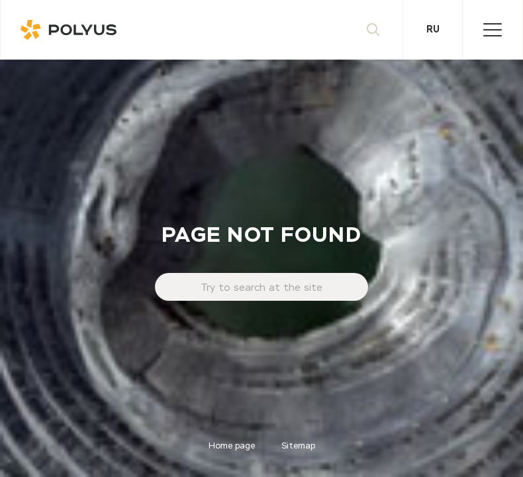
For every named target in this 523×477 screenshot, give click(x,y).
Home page (232, 446)
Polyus (73, 30)
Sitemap (298, 446)
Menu (502, 29)
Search (385, 29)
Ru (433, 29)
